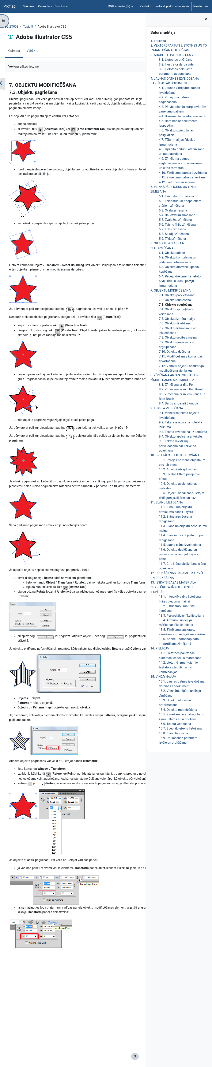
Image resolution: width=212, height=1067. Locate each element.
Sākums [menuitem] (29, 6)
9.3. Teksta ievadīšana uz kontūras (183, 432)
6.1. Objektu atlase (172, 253)
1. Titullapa (158, 41)
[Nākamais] (141, 84)
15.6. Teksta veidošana (175, 724)
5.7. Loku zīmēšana (172, 229)
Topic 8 (39, 27)
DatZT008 (22, 27)
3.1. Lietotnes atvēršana (175, 60)
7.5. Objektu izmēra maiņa (177, 319)
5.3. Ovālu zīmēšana (173, 210)
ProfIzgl (9, 6)
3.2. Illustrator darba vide (176, 64)
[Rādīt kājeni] (135, 1056)
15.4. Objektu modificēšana (178, 710)
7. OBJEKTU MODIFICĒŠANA (170, 290)
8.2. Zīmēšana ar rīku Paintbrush (181, 389)
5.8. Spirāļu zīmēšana (174, 234)
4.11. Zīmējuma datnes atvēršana (182, 177)
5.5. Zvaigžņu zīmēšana (175, 220)
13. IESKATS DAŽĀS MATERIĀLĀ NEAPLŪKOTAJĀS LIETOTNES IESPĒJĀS (173, 587)
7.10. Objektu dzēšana (174, 351)
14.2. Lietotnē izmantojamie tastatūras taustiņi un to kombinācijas (178, 667)
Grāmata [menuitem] (24, 51)
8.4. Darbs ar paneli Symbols (179, 403)
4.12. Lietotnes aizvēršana (177, 182)
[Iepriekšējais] (11, 84)
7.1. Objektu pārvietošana (176, 295)
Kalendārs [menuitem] (45, 6)
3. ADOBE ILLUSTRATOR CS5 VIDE (174, 55)
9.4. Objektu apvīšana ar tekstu (180, 436)
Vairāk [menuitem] (41, 51)
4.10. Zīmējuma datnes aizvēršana (183, 173)
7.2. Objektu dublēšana (175, 300)
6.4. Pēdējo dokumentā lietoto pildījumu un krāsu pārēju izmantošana (180, 281)
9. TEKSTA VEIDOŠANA (166, 408)
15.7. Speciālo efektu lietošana (180, 728)
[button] (121, 6)
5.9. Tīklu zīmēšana (172, 239)
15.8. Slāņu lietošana (173, 733)
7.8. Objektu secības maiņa (178, 337)
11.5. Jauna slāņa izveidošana (180, 545)
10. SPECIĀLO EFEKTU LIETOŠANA (174, 455)
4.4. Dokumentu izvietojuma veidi (182, 116)
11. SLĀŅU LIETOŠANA (166, 502)
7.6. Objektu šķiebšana (174, 323)
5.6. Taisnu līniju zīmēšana (177, 224)
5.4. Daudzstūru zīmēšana (177, 215)
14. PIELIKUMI (160, 648)
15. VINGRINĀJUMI (163, 677)
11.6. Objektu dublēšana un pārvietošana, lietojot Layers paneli (178, 554)
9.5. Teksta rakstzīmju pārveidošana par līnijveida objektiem (177, 446)
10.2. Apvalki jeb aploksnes (178, 469)
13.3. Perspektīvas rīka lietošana (181, 615)
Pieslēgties (201, 6)
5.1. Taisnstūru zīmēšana (176, 196)
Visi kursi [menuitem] (61, 6)
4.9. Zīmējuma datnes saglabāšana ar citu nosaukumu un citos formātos (181, 163)
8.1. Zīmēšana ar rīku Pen (176, 385)
